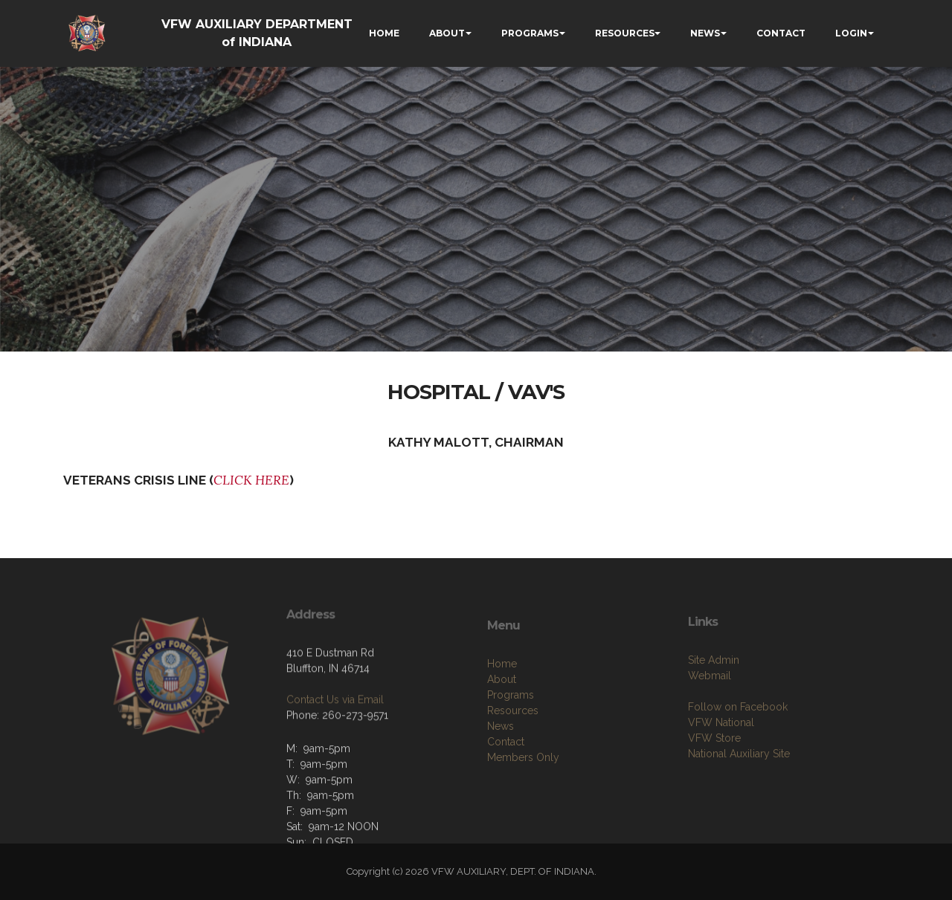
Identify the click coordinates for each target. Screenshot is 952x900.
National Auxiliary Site (739, 786)
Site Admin (713, 693)
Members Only (523, 794)
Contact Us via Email (335, 725)
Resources (512, 747)
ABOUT (447, 33)
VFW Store (714, 771)
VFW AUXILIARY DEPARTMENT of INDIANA (257, 33)
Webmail (709, 708)
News (500, 762)
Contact (505, 778)
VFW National (721, 755)
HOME (384, 33)
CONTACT (780, 33)
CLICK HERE (251, 480)
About (501, 716)
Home (502, 700)
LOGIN (851, 33)
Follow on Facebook (738, 739)
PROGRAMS (530, 33)
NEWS (705, 33)
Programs (510, 731)
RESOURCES (624, 33)
